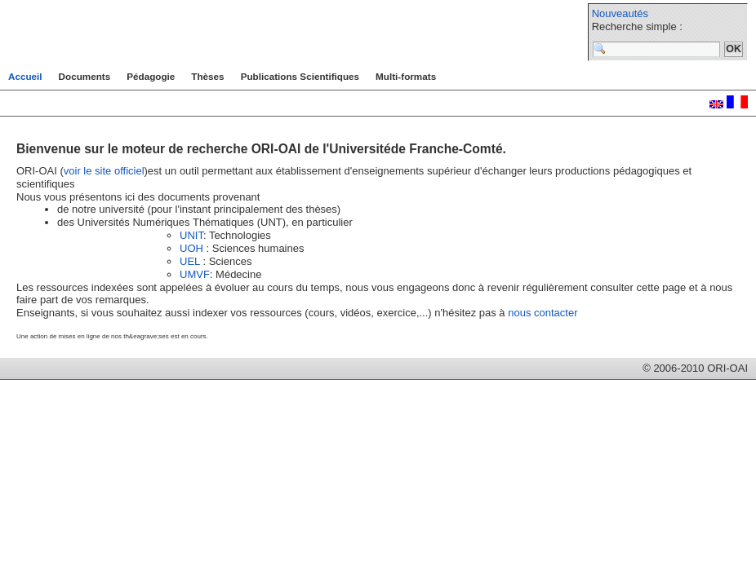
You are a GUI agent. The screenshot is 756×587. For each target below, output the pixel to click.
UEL (190, 261)
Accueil (25, 76)
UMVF (195, 274)
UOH (191, 248)
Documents (85, 76)
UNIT (191, 235)
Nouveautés (620, 13)
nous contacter (542, 313)
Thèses (207, 76)
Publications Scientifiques (300, 76)
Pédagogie (151, 76)
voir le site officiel (104, 171)
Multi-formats (406, 76)
